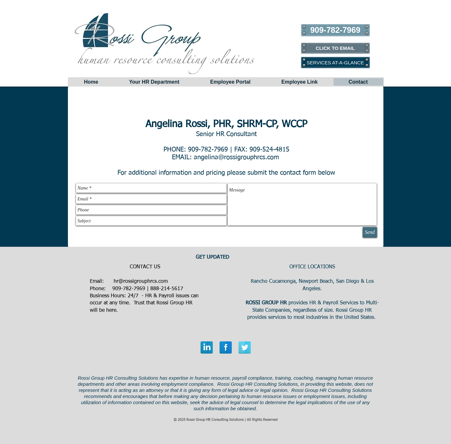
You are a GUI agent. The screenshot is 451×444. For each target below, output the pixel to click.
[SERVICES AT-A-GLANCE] (335, 62)
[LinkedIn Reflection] (207, 347)
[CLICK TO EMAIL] (335, 48)
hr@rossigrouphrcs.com (141, 281)
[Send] (370, 232)
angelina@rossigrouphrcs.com (236, 157)
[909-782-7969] (335, 30)
